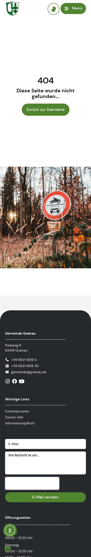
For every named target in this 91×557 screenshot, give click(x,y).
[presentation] (32, 483)
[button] (7, 549)
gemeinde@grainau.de (28, 372)
